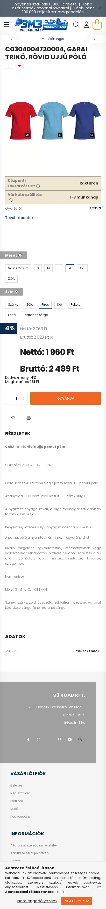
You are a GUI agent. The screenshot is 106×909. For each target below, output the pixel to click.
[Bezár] (99, 8)
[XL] (70, 268)
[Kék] (59, 305)
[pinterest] (20, 66)
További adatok (19, 217)
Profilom (16, 801)
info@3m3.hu (74, 722)
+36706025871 (73, 715)
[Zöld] (30, 305)
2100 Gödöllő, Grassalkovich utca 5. (57, 707)
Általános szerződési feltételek (33, 845)
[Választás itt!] (18, 268)
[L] (59, 268)
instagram (38, 739)
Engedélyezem (76, 901)
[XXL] (82, 268)
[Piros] (45, 305)
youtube (70, 739)
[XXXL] (11, 279)
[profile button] (86, 24)
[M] (48, 268)
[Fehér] (12, 315)
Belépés (16, 785)
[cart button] (97, 24)
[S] (38, 268)
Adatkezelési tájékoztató (29, 853)
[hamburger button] (6, 24)
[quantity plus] (23, 398)
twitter (49, 739)
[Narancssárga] (36, 315)
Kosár (14, 809)
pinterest (59, 739)
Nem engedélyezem (37, 901)
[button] (13, 418)
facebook (28, 739)
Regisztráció (20, 793)
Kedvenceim (20, 816)
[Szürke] (13, 305)
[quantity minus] (9, 398)
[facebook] (9, 66)
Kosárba (65, 398)
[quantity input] (16, 398)
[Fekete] (75, 305)
